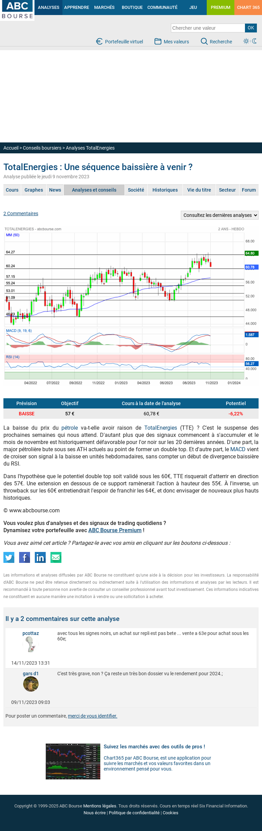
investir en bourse (10, 5)
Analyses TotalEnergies (90, 148)
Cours (12, 190)
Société (136, 190)
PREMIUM (220, 7)
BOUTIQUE (132, 7)
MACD (238, 449)
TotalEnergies (160, 428)
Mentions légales (99, 805)
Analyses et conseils (94, 190)
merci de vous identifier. (92, 716)
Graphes (34, 190)
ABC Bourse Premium (115, 530)
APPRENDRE (76, 7)
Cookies (170, 812)
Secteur (227, 190)
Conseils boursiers (42, 148)
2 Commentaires (20, 213)
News (55, 190)
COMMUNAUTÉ (162, 7)
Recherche (221, 41)
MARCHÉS (104, 7)
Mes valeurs (176, 41)
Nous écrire (95, 812)
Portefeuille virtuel (124, 41)
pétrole (69, 428)
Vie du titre (199, 190)
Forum (249, 190)
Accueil (10, 148)
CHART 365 (248, 7)
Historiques (165, 190)
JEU (193, 7)
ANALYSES (48, 7)
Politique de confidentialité (134, 812)
